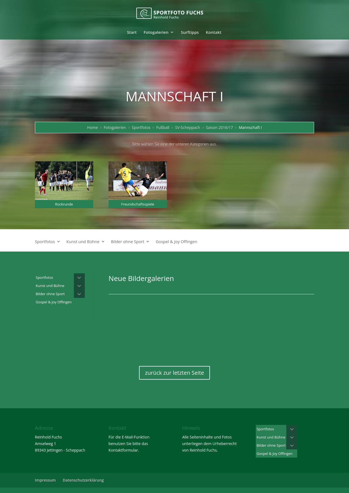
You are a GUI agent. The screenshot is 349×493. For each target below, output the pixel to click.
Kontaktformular (123, 450)
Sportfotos (45, 242)
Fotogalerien (156, 32)
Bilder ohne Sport (128, 242)
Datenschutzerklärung (83, 480)
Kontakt (213, 32)
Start (132, 32)
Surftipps (190, 32)
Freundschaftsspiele (137, 204)
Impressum (45, 480)
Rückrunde (64, 204)
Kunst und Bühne (83, 242)
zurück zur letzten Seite (174, 372)
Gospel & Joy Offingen (176, 242)
